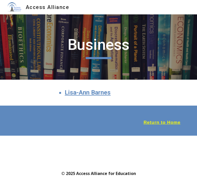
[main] (98, 47)
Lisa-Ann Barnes (88, 92)
